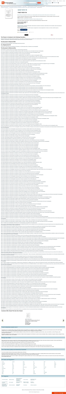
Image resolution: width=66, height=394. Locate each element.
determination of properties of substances (38, 25)
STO (44, 368)
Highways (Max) (11, 379)
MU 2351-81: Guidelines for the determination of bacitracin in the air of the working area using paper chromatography (18, 59)
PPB (23, 373)
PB (23, 368)
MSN (13, 365)
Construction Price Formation (4, 382)
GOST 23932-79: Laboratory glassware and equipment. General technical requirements (14, 49)
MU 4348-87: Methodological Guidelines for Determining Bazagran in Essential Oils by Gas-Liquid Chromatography (18, 137)
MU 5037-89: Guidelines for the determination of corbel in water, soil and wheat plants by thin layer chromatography (18, 205)
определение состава (37, 27)
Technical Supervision (32, 382)
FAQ (26, 389)
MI (12, 363)
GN (2, 365)
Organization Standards (18, 385)
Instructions (3, 368)
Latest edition (25, 6)
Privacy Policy (39, 389)
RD (33, 364)
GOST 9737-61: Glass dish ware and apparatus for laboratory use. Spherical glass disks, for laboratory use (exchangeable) (19, 46)
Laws (3, 369)
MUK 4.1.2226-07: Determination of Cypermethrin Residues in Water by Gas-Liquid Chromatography (16, 287)
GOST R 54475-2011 (28, 319)
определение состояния (45, 27)
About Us (23, 389)
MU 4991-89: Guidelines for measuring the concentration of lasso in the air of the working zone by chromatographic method (19, 192)
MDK (2, 372)
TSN (44, 373)
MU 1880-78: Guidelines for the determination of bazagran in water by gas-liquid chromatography (15, 53)
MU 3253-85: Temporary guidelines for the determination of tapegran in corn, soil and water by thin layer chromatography (19, 119)
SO (44, 364)
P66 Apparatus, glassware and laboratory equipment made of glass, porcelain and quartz (22, 7)
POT (23, 372)
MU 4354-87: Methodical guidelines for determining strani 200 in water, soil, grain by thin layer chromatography (17, 138)
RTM (34, 372)
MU (12, 369)
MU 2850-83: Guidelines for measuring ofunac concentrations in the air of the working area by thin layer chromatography (19, 80)
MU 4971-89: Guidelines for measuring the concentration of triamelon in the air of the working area (15, 170)
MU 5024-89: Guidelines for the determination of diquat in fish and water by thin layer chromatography (16, 202)
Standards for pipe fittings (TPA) (33, 379)
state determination (24, 26)
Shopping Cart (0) (55, 2)
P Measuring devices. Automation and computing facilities (36, 6)
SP (44, 365)
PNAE (24, 369)
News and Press (29, 389)
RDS (34, 365)
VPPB (55, 364)
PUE (34, 363)
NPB (13, 372)
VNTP (55, 363)
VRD (55, 365)
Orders (24, 364)
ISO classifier (11, 382)
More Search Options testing (40, 4)
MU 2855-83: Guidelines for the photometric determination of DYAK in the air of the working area (15, 84)
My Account (49, 2)
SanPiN (34, 373)
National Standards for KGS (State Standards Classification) (12, 6)
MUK (13, 368)
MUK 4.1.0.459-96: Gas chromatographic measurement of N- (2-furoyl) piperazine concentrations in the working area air (19, 222)
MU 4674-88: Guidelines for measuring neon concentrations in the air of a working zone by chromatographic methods (18, 159)
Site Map (42, 389)
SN (44, 363)
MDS (2, 373)
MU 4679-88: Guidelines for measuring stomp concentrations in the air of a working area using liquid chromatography (18, 160)
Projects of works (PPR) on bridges (26, 382)
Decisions (3, 363)
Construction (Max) (5, 379)
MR (12, 364)
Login (46, 2)
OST (23, 365)
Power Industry (25, 379)
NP (12, 373)
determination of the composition (50, 25)
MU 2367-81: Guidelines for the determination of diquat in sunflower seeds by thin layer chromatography (16, 66)
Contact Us (34, 389)
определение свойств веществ (28, 27)
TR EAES (45, 372)
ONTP (24, 363)
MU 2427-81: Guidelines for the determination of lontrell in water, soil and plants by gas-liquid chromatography (17, 70)
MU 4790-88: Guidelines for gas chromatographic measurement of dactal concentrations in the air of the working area (18, 163)
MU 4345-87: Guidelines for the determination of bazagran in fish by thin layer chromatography (15, 135)
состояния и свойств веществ (53, 27)
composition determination (28, 25)
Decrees (3, 364)
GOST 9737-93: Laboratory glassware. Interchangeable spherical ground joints (13, 43)
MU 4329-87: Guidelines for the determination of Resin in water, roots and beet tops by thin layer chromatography (18, 134)
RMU (34, 368)
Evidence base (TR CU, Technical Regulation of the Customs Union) (5, 385)
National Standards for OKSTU (19, 382)
